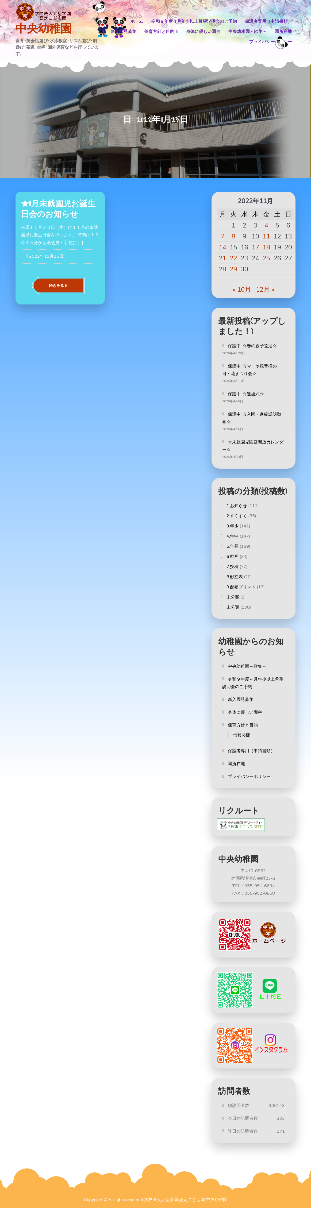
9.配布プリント (241, 586)
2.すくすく (236, 515)
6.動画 (232, 556)
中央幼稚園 (44, 28)
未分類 (232, 597)
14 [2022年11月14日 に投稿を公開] (222, 247)
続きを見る (58, 285)
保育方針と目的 (159, 31)
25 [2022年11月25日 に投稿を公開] (266, 258)
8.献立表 (234, 576)
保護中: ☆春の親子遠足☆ (252, 345)
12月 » (265, 289)
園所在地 (283, 31)
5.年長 (232, 546)
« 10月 (242, 289)
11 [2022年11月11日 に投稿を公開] (266, 236)
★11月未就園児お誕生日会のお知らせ (58, 208)
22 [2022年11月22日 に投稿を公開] (233, 258)
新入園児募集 (123, 31)
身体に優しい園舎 (203, 31)
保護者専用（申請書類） (268, 21)
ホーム (136, 21)
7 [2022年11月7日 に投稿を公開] (222, 236)
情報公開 (241, 735)
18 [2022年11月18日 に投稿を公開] (266, 247)
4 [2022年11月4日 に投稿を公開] (266, 225)
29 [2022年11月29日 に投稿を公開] (233, 269)
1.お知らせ (236, 505)
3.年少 (232, 525)
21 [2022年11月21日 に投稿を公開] (222, 258)
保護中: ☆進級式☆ (246, 393)
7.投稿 (232, 566)
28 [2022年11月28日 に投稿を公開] (222, 269)
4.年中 (232, 536)
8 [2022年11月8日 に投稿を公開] (233, 236)
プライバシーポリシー (270, 41)
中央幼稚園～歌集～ (247, 31)
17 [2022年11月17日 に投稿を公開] (255, 247)
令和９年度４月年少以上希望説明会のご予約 (194, 21)
